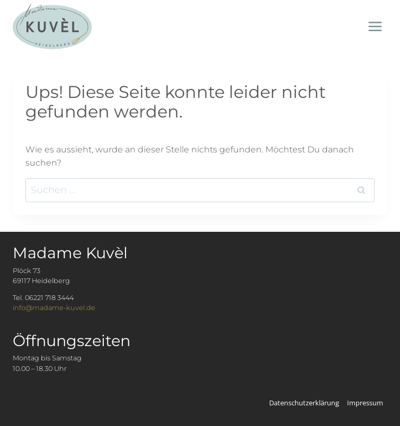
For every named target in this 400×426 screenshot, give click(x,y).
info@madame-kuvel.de (54, 308)
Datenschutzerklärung (304, 402)
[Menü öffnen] (374, 26)
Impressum (365, 402)
